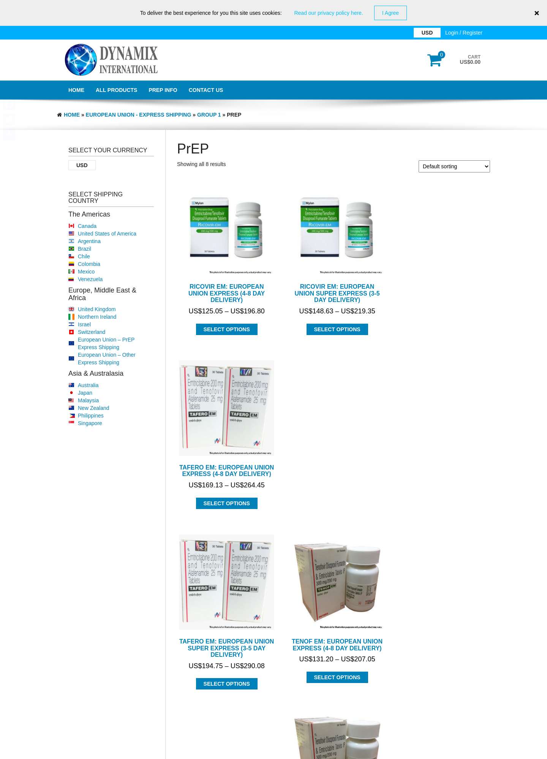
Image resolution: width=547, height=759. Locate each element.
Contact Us (206, 90)
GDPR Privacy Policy (273, 751)
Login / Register (463, 33)
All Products (116, 90)
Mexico (86, 272)
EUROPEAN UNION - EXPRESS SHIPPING (138, 115)
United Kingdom (97, 309)
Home (76, 90)
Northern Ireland (97, 317)
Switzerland (91, 332)
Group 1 (209, 115)
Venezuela (90, 279)
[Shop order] (454, 166)
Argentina (89, 241)
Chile (84, 256)
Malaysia (88, 400)
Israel (84, 324)
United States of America (107, 234)
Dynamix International (133, 732)
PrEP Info (163, 90)
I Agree (390, 13)
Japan (85, 393)
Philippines (91, 416)
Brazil (84, 249)
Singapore (90, 423)
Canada (87, 226)
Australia (88, 385)
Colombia (89, 264)
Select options (225, 326)
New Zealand (93, 408)
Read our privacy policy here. (328, 13)
